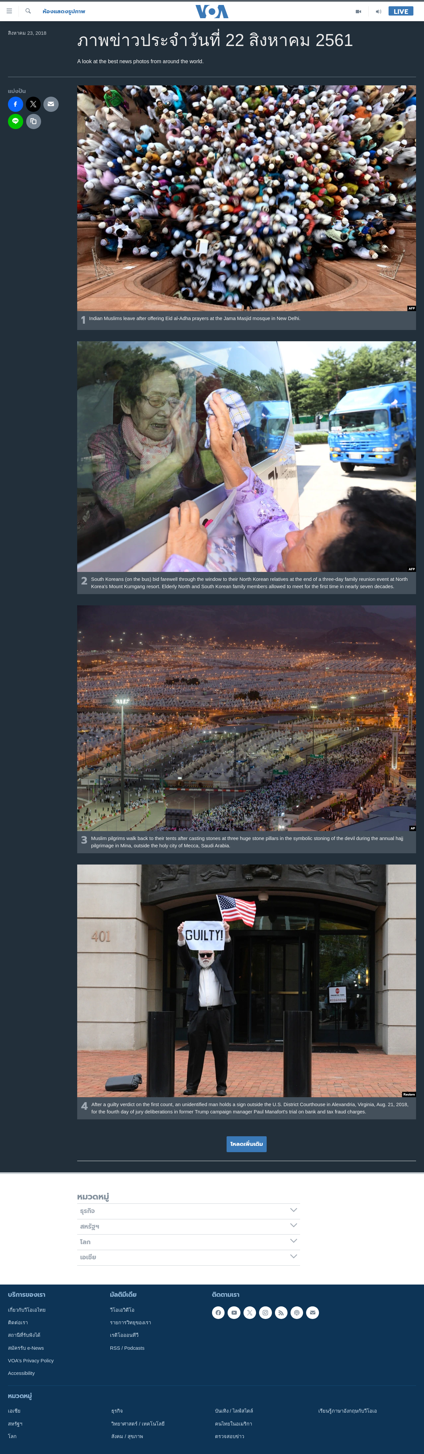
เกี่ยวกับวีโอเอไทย (27, 1309)
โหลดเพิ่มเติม (247, 1144)
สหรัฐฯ (15, 1423)
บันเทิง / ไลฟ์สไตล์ (234, 1411)
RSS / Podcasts (127, 1347)
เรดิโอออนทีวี (124, 1335)
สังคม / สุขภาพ (127, 1436)
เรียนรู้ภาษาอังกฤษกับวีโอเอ (347, 1411)
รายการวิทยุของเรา (130, 1322)
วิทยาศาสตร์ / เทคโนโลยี (137, 1423)
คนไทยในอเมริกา (233, 1423)
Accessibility (21, 1373)
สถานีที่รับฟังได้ (24, 1335)
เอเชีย (14, 1411)
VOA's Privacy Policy (31, 1360)
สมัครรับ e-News (26, 1347)
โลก (12, 1436)
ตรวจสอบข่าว (229, 1436)
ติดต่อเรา (18, 1322)
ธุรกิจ (117, 1411)
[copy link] (33, 121)
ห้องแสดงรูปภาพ (64, 11)
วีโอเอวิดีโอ (122, 1309)
